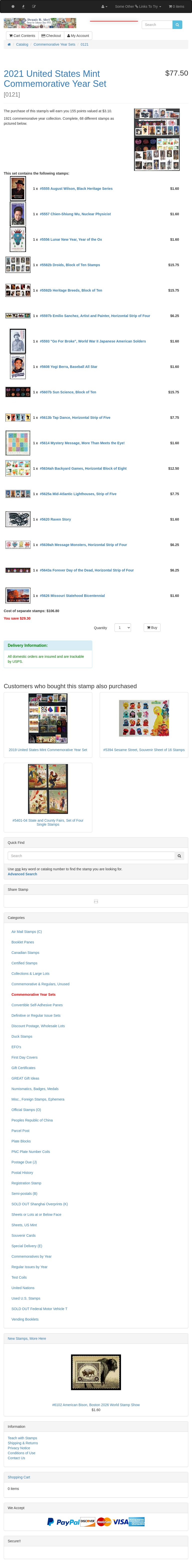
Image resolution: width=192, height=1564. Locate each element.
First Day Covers (25, 1057)
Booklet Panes (23, 942)
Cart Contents (22, 36)
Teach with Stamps (22, 1438)
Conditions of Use (22, 1453)
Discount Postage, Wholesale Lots (38, 1026)
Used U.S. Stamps (26, 1298)
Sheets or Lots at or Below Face (36, 1215)
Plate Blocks (21, 1141)
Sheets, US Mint (24, 1225)
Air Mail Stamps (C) (27, 932)
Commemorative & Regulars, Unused (41, 984)
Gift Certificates (24, 1068)
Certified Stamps (24, 963)
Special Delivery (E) (27, 1246)
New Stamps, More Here (27, 1339)
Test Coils (19, 1277)
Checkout (51, 36)
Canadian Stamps (25, 953)
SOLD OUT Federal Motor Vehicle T (40, 1309)
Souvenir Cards (24, 1235)
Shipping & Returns (23, 1443)
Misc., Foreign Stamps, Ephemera (38, 1099)
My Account (78, 36)
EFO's (16, 1047)
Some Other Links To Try (138, 6)
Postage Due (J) (24, 1162)
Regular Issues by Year (30, 1267)
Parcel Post (21, 1131)
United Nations (23, 1288)
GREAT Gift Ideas (25, 1078)
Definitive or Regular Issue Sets (36, 1015)
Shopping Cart (19, 1477)
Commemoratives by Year (32, 1256)
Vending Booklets (25, 1319)
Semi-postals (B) (24, 1194)
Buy (152, 628)
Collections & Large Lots (31, 974)
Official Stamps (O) (26, 1110)
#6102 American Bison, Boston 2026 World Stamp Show (96, 1405)
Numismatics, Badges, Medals (35, 1089)
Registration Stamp (26, 1183)
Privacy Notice (19, 1448)
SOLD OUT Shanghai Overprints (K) (40, 1204)
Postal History (22, 1173)
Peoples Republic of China (32, 1120)
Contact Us (16, 1458)
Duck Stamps (22, 1036)
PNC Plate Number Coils (31, 1152)
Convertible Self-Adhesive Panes (37, 1005)
